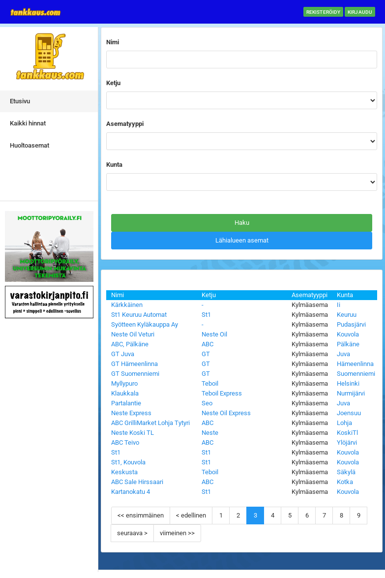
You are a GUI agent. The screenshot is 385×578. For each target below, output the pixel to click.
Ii (338, 304)
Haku (242, 222)
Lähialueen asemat (241, 240)
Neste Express (131, 413)
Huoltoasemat (29, 145)
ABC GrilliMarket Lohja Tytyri (150, 422)
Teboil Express (222, 393)
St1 (206, 314)
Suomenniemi (356, 373)
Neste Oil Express (226, 413)
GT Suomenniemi (135, 373)
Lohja (344, 422)
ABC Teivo (125, 442)
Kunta (345, 295)
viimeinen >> (177, 533)
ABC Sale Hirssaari (137, 482)
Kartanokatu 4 (130, 491)
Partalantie (126, 403)
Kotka (345, 482)
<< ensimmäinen (141, 515)
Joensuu (349, 413)
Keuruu (346, 314)
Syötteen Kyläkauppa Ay (144, 324)
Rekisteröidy (323, 12)
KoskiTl (347, 432)
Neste (210, 432)
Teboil (210, 383)
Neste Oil (214, 334)
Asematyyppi (309, 295)
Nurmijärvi (351, 393)
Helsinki (348, 383)
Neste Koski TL (132, 432)
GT (206, 354)
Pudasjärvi (351, 324)
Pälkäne (348, 344)
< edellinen (191, 515)
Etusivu (20, 101)
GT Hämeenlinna (134, 363)
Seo (207, 403)
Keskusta (124, 472)
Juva (343, 354)
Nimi (117, 295)
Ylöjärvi (347, 442)
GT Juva (122, 354)
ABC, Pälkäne (129, 344)
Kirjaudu (360, 12)
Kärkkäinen (127, 304)
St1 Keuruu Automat (139, 314)
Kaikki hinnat (28, 123)
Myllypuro (124, 383)
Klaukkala (125, 393)
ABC (207, 344)
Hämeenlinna (355, 363)
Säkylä (346, 472)
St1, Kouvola (128, 462)
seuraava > (132, 533)
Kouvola (348, 334)
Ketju (209, 295)
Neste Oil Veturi (132, 334)
